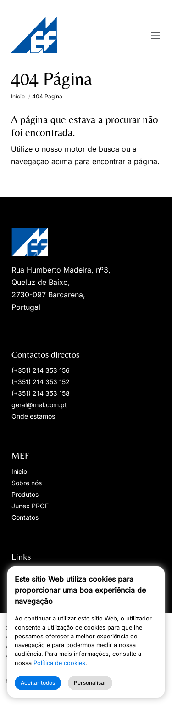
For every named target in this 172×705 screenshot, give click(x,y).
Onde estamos (33, 416)
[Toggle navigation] (155, 35)
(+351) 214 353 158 (40, 393)
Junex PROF (30, 506)
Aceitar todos (38, 682)
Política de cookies (59, 663)
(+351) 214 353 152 (40, 382)
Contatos (25, 517)
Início (18, 96)
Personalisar (90, 682)
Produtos (25, 494)
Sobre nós (26, 483)
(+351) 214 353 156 (40, 370)
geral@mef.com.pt (39, 405)
